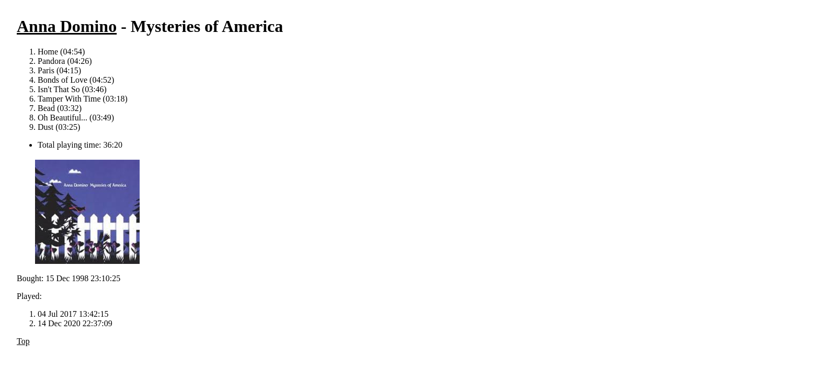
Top (23, 341)
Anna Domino (67, 26)
